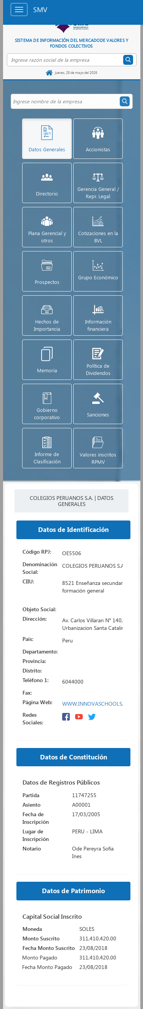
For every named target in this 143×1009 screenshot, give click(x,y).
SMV (40, 9)
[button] (41, 139)
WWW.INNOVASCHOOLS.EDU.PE (101, 703)
